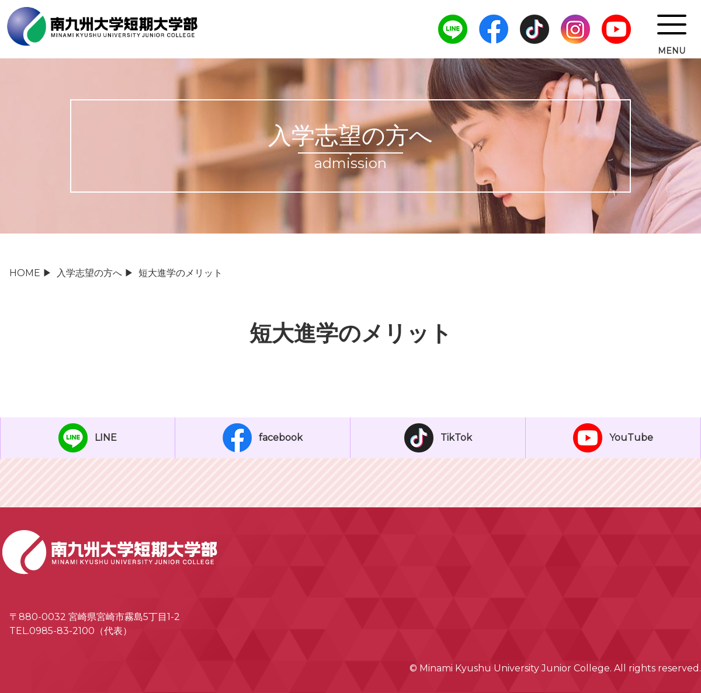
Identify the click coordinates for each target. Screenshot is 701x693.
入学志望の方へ (89, 272)
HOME (24, 272)
